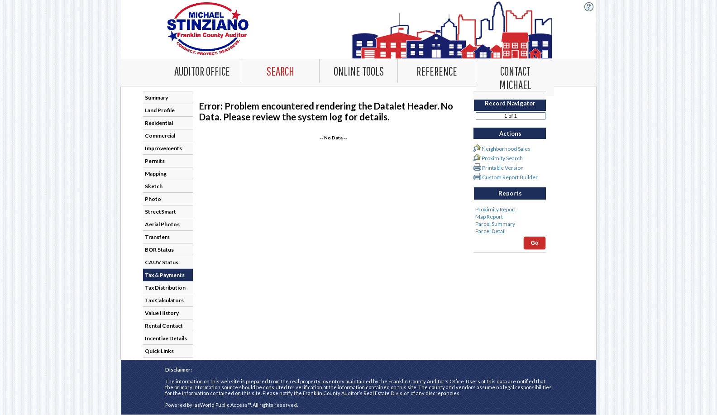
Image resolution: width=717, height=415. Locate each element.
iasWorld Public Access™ (222, 405)
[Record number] (510, 115)
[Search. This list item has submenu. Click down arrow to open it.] (280, 70)
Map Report (509, 216)
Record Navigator (510, 103)
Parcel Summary (509, 224)
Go (535, 243)
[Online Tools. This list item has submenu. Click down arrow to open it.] (358, 70)
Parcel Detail (509, 231)
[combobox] (280, 71)
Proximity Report (509, 209)
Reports (510, 193)
